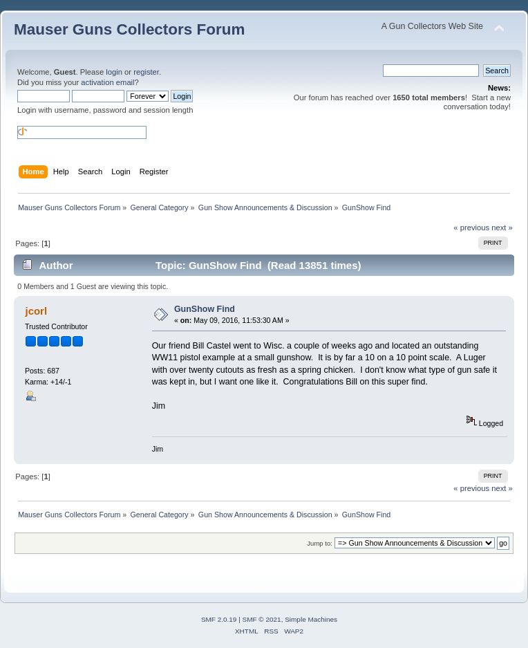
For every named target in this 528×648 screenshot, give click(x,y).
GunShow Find (204, 309)
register (146, 72)
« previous (471, 227)
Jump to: (319, 543)
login (114, 72)
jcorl (36, 311)
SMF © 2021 (262, 619)
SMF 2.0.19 (219, 619)
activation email (107, 82)
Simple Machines (311, 619)
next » (502, 227)
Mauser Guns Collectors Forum (129, 29)
